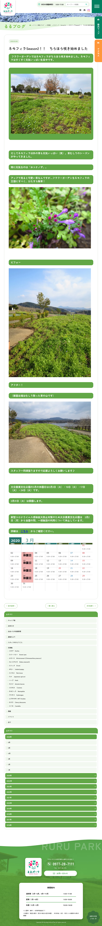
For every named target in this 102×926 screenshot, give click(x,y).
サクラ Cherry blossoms (17, 702)
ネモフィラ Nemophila (17, 691)
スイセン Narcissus (16, 673)
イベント (11, 717)
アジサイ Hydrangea (16, 695)
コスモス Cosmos (15, 688)
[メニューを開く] (97, 6)
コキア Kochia (14, 651)
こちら (24, 531)
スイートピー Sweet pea (17, 655)
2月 (9, 764)
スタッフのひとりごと (15, 642)
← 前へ (10, 606)
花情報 (10, 648)
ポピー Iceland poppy (16, 669)
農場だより (11, 637)
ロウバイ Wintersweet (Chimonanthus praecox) (25, 658)
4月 (9, 753)
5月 (9, 748)
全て (9, 722)
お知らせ (11, 626)
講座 (9, 711)
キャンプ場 (11, 620)
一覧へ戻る (51, 606)
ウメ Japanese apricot (17, 677)
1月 (9, 770)
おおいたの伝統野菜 (14, 631)
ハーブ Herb (13, 680)
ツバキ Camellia (15, 706)
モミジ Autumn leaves (16, 684)
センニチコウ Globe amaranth (19, 662)
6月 (9, 742)
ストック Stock (14, 666)
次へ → (91, 606)
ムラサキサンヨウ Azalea (17, 699)
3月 (9, 759)
